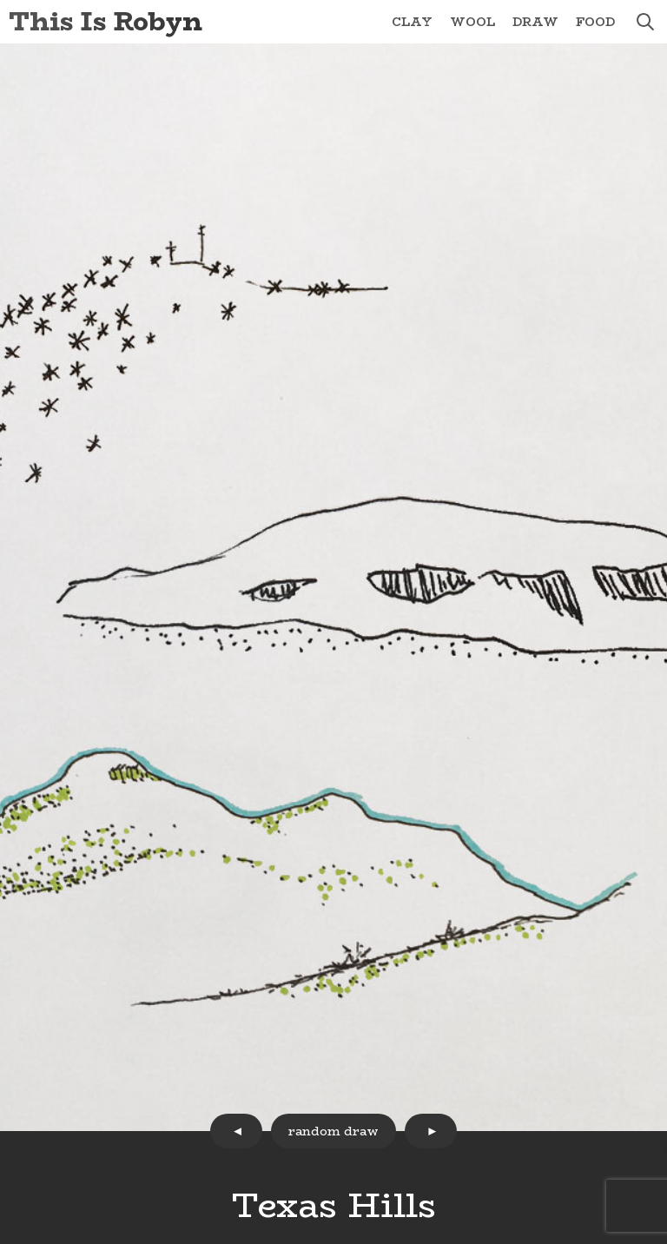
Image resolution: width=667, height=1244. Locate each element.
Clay (412, 21)
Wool (472, 21)
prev (236, 1131)
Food (595, 21)
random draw (333, 1131)
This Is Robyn (105, 21)
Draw (535, 21)
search (645, 21)
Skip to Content (0, 0)
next (431, 1131)
